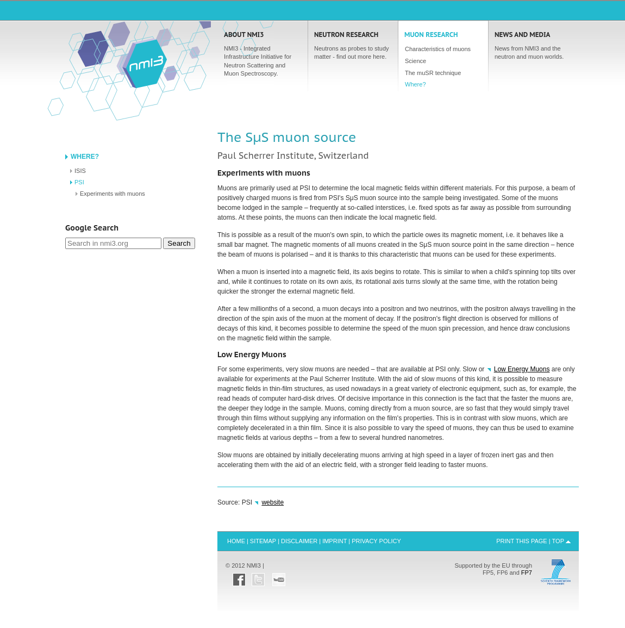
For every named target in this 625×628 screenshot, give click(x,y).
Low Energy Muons (522, 369)
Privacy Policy (376, 541)
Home (144, 63)
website (272, 502)
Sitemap (263, 541)
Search (178, 243)
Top (558, 541)
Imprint (334, 541)
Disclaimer (299, 541)
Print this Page (521, 541)
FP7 (526, 572)
